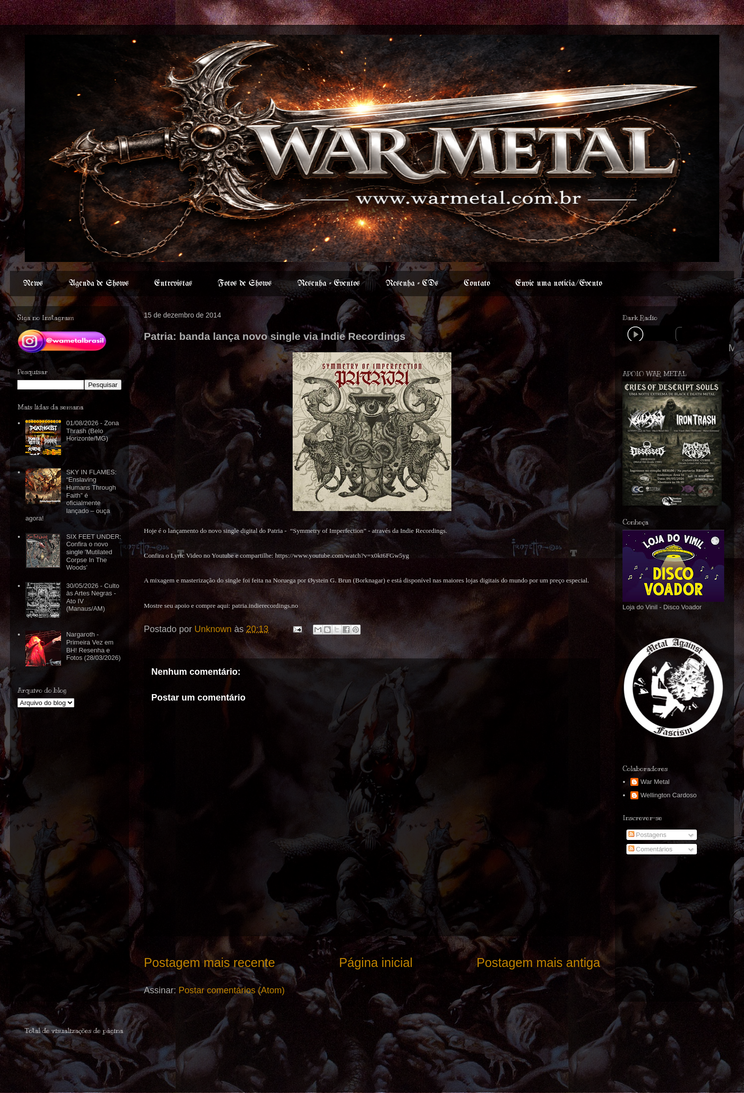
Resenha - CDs (411, 283)
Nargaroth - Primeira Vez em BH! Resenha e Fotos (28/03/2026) (93, 646)
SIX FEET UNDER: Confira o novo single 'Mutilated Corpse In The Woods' (93, 552)
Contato (477, 283)
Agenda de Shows (98, 283)
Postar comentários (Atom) (232, 990)
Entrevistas (173, 283)
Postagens (647, 834)
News (33, 283)
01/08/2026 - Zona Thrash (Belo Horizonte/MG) (92, 430)
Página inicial (375, 962)
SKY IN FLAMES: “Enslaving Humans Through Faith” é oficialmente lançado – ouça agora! (71, 495)
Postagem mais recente (209, 962)
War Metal (655, 781)
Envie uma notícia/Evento (558, 283)
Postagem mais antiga (538, 962)
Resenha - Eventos (328, 283)
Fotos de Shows (245, 283)
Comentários (650, 849)
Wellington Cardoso (668, 795)
